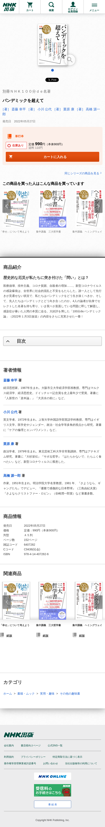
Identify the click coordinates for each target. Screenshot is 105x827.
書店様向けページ (31, 745)
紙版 (45, 635)
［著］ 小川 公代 (39, 109)
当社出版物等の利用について (81, 763)
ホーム (7, 693)
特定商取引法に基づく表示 (67, 756)
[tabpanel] (52, 46)
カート (30, 10)
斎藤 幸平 (10, 380)
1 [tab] (52, 70)
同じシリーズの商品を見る (84, 173)
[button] (6, 602)
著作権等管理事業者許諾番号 (20, 763)
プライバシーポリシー (33, 756)
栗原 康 (8, 444)
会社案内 (9, 745)
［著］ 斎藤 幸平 (13, 109)
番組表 (53, 804)
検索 (51, 10)
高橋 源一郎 (12, 475)
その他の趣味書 (70, 693)
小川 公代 (10, 412)
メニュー (94, 10)
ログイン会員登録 (73, 10)
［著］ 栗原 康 (63, 109)
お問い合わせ (50, 763)
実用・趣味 (47, 693)
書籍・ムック (26, 693)
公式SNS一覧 (55, 745)
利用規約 (9, 756)
